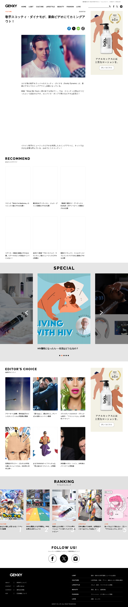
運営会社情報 (14, 590)
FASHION (70, 7)
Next (101, 313)
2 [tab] (61, 355)
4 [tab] (66, 355)
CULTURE (40, 7)
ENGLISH (118, 1)
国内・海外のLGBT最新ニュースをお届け (94, 575)
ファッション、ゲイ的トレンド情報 (92, 594)
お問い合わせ (14, 586)
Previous (26, 313)
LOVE (78, 7)
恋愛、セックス (86, 599)
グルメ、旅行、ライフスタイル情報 (92, 585)
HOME (23, 7)
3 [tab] (64, 355)
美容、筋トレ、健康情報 (89, 589)
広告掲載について (16, 593)
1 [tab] (59, 355)
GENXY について (16, 582)
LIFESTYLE (50, 7)
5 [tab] (68, 355)
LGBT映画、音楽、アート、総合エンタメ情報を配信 (97, 580)
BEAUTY (60, 7)
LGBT (31, 7)
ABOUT (112, 1)
